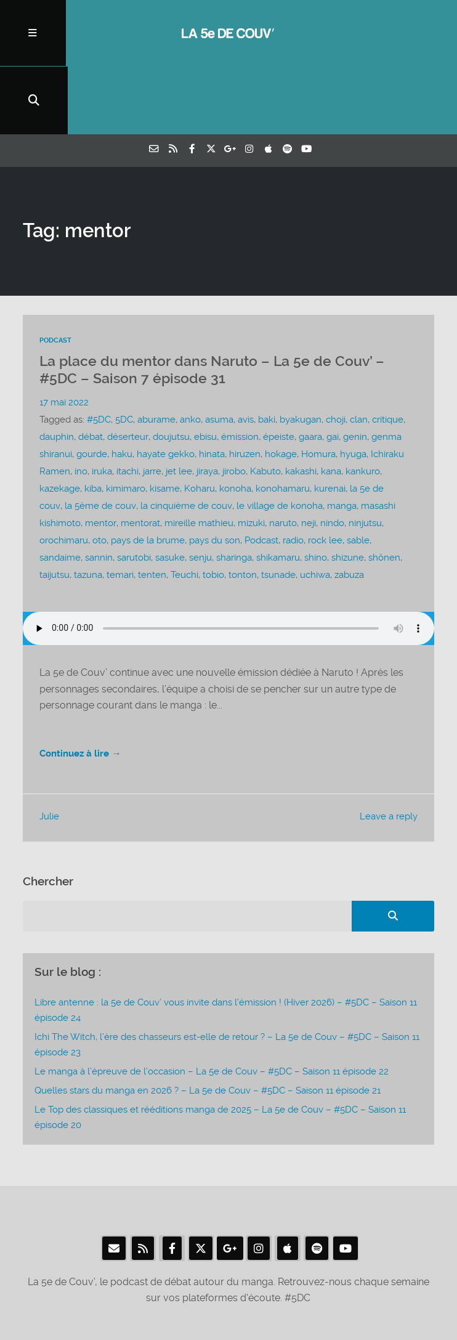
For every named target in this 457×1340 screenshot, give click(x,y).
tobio (213, 508)
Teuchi (184, 508)
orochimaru (63, 473)
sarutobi (134, 491)
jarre (152, 404)
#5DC (99, 353)
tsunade (278, 508)
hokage (281, 387)
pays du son (214, 473)
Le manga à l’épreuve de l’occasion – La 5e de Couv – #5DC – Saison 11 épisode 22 (211, 1004)
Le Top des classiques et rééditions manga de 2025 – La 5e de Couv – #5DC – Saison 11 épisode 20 (220, 1051)
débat (90, 370)
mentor (100, 456)
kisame (165, 422)
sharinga (234, 491)
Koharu (199, 422)
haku (121, 387)
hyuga (353, 387)
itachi (127, 404)
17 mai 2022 (64, 335)
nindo (332, 456)
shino (315, 491)
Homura (318, 387)
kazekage (59, 422)
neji (308, 456)
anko (190, 353)
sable (358, 473)
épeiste (278, 370)
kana (331, 404)
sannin (99, 491)
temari (120, 508)
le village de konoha (278, 439)
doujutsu (170, 370)
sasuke (170, 491)
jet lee (179, 404)
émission (239, 370)
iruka (102, 404)
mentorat (140, 456)
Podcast (55, 274)
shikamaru (278, 491)
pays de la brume (148, 473)
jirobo (234, 404)
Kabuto (265, 404)
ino (81, 404)
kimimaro (125, 422)
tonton (242, 508)
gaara (310, 370)
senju (200, 491)
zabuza (349, 508)
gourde (91, 387)
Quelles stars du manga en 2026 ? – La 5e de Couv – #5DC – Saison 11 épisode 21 (207, 1024)
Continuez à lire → (82, 686)
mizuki (250, 456)
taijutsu (54, 508)
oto (99, 473)
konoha (235, 422)
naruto (282, 456)
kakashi (301, 404)
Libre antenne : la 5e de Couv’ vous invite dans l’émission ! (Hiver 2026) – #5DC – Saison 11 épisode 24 (225, 943)
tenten (152, 508)
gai (332, 370)
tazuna (88, 508)
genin (354, 370)
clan (359, 353)
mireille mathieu (198, 456)
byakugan (301, 353)
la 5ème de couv (99, 439)
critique (387, 353)
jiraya (207, 404)
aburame (156, 353)
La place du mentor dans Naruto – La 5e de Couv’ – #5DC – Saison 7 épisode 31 (211, 303)
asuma (219, 353)
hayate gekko (166, 387)
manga (340, 439)
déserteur (127, 370)
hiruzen (245, 387)
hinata (212, 387)
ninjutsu (364, 456)
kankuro (363, 404)
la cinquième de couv (184, 439)
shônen (384, 491)
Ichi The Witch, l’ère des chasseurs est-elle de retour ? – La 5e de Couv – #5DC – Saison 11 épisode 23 (226, 978)
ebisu (204, 370)
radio (293, 473)
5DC (124, 353)
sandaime (60, 491)
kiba (93, 422)
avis (246, 353)
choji (336, 353)
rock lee (325, 473)
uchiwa (315, 508)
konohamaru (283, 422)
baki (266, 353)
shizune (347, 491)
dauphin (56, 370)
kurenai (330, 422)
